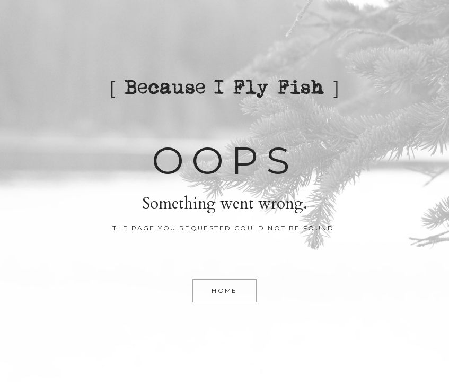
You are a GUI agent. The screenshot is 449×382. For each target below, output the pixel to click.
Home (224, 290)
